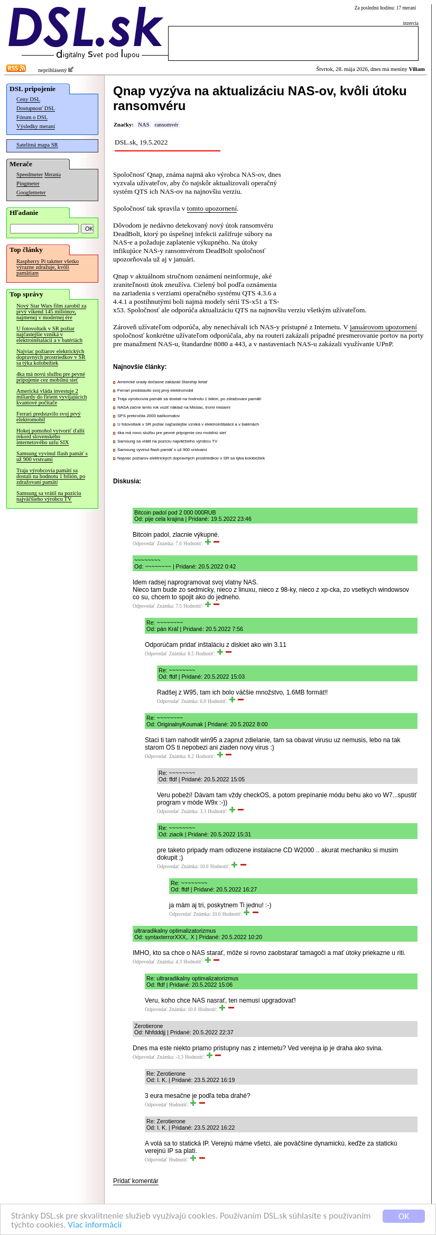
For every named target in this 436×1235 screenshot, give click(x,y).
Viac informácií (95, 1225)
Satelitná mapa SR (37, 145)
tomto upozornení (212, 208)
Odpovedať (144, 543)
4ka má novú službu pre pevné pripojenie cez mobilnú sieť (50, 377)
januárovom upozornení (383, 327)
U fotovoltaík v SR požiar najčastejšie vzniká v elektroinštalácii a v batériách (49, 334)
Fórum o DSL (32, 117)
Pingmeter (28, 183)
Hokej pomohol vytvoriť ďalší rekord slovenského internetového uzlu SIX (50, 436)
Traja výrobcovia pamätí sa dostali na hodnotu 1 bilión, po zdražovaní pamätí (50, 476)
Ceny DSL (28, 99)
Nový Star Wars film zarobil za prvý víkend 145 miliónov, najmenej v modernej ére (51, 311)
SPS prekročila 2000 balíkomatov (148, 415)
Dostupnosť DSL (35, 108)
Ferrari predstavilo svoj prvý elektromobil (48, 416)
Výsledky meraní (35, 126)
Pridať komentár (136, 1181)
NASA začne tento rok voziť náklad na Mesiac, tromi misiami (173, 407)
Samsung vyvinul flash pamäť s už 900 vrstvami (52, 456)
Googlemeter (31, 192)
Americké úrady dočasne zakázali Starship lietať (162, 382)
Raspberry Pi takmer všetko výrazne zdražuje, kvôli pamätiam (47, 267)
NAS (143, 125)
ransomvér (167, 125)
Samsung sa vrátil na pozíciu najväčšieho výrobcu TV (48, 496)
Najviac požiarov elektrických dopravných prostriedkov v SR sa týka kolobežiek (51, 357)
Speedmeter (29, 174)
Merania (52, 174)
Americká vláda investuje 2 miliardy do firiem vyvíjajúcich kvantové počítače (51, 396)
